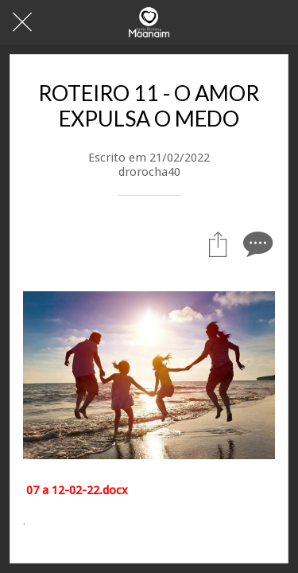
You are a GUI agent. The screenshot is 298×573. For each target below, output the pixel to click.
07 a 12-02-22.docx (77, 490)
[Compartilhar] (218, 243)
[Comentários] (256, 243)
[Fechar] (22, 22)
